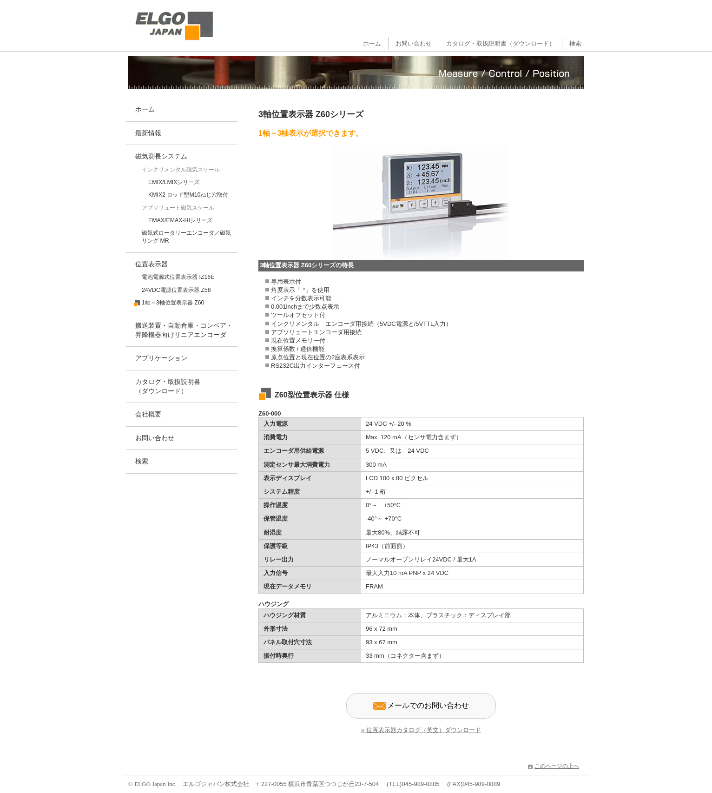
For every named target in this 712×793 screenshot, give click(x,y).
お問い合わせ (414, 43)
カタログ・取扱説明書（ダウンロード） (500, 43)
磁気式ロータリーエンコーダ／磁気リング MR (186, 237)
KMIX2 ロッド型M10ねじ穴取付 (188, 195)
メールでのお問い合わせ (421, 705)
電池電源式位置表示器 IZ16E (178, 277)
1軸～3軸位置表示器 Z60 (173, 302)
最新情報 (148, 133)
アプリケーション (161, 358)
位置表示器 (151, 264)
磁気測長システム (161, 156)
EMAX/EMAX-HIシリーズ (180, 220)
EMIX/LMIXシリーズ (173, 182)
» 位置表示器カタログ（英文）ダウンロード (421, 730)
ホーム (372, 43)
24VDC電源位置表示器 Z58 (176, 290)
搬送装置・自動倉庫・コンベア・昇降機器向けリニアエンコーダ (184, 330)
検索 (575, 43)
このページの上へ (556, 766)
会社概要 (148, 414)
